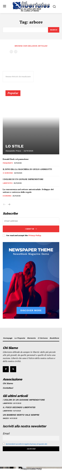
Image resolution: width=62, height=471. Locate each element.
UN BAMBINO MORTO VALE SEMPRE (21, 415)
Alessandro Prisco (13, 151)
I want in (31, 229)
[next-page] (9, 204)
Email (6, 433)
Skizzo (6, 418)
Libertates (7, 183)
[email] (31, 221)
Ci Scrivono (8, 173)
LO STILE (14, 146)
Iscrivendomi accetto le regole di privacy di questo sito (26, 444)
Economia (7, 196)
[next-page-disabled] (15, 51)
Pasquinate (8, 163)
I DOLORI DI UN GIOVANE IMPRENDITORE (23, 179)
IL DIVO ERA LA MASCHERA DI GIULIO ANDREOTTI (27, 169)
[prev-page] (11, 51)
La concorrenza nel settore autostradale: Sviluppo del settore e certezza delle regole (28, 190)
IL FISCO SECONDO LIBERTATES (19, 407)
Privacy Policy (34, 235)
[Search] (53, 30)
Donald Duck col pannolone (16, 159)
